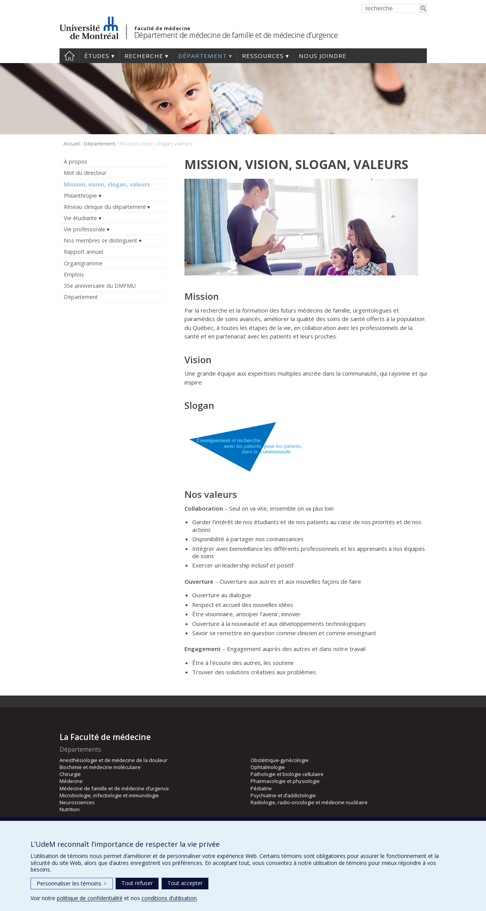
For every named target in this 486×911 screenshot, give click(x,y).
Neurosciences (77, 802)
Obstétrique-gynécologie (280, 760)
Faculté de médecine (163, 28)
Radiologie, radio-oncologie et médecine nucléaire (309, 802)
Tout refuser (137, 883)
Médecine (71, 781)
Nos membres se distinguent (100, 240)
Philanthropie (80, 195)
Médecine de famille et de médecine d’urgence (114, 788)
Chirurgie (70, 774)
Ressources (263, 56)
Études (96, 56)
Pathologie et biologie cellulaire (287, 774)
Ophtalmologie (268, 767)
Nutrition (70, 809)
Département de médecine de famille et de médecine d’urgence (236, 35)
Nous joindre (322, 56)
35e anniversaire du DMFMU (100, 285)
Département (202, 56)
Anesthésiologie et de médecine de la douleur (113, 760)
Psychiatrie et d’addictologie (283, 795)
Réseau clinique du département (105, 206)
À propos (75, 161)
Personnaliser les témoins (72, 883)
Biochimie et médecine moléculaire (100, 767)
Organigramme (83, 263)
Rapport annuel (83, 251)
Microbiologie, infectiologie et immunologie (109, 795)
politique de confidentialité (90, 898)
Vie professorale (84, 229)
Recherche (143, 56)
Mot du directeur (85, 172)
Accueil (69, 55)
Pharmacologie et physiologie (285, 781)
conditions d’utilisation (169, 898)
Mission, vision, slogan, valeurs (107, 184)
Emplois (74, 274)
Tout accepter (185, 883)
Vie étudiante (80, 218)
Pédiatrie (261, 788)
